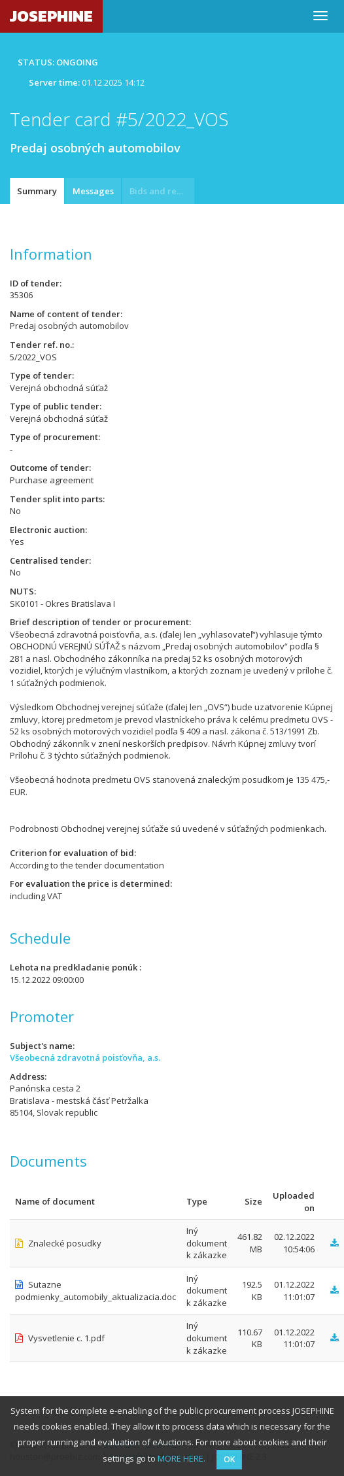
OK (229, 1459)
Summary (37, 191)
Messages (93, 191)
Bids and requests (161, 191)
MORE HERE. (181, 1458)
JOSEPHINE (51, 16)
